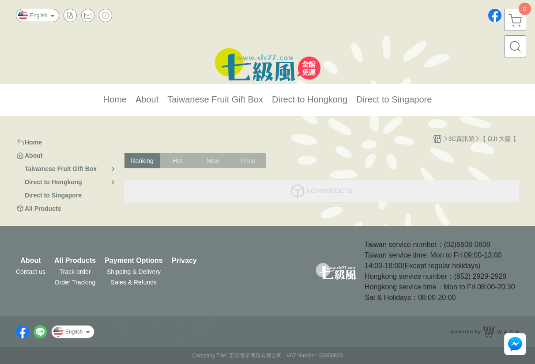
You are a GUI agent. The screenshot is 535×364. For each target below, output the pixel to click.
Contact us (30, 272)
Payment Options (134, 260)
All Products (75, 260)
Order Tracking (75, 282)
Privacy (184, 260)
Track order (75, 272)
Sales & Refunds (134, 282)
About (30, 260)
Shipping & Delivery (134, 272)
